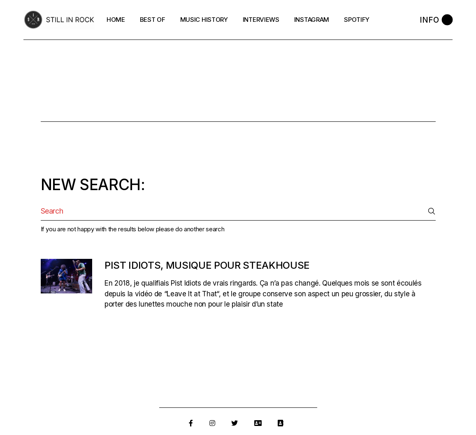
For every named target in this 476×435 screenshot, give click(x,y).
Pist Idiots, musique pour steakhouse (207, 265)
